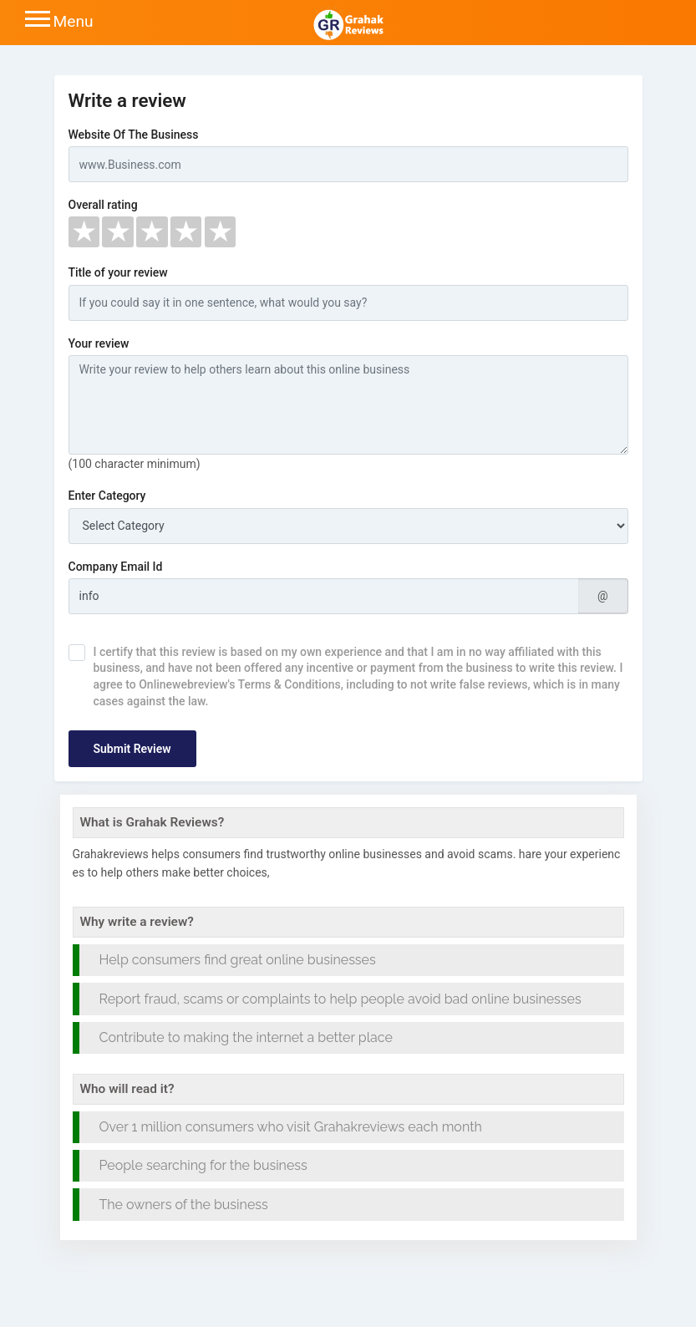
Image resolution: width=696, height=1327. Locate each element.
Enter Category (107, 495)
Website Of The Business (134, 134)
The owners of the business (183, 1205)
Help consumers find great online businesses (237, 960)
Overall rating (103, 204)
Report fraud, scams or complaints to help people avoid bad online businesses (340, 999)
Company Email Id (116, 566)
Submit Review (132, 748)
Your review (99, 343)
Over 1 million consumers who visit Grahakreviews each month (290, 1127)
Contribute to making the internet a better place (246, 1037)
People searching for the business (203, 1165)
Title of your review (118, 272)
